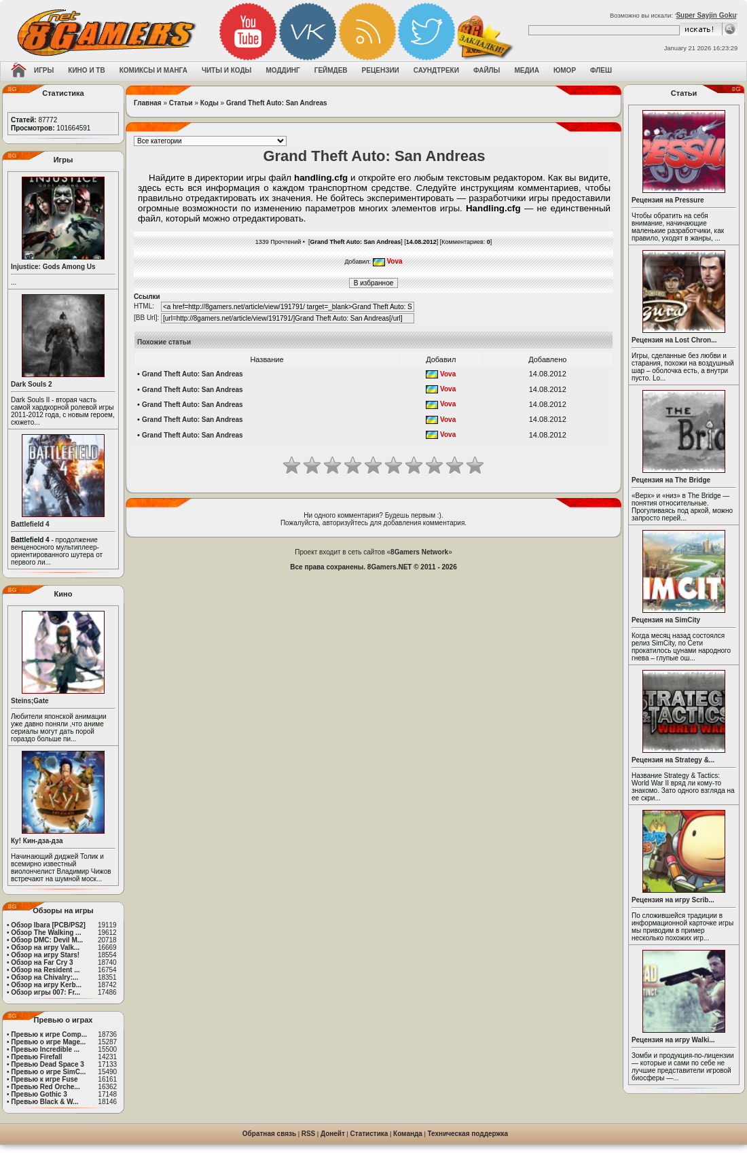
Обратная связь (269, 1133)
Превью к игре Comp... (49, 1034)
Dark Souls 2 (31, 384)
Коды (209, 103)
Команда (407, 1133)
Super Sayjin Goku (706, 15)
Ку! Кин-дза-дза (36, 841)
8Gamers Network (419, 552)
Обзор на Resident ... (45, 970)
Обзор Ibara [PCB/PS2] (48, 925)
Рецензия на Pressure (668, 200)
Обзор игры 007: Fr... (45, 992)
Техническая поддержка (468, 1133)
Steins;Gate (30, 701)
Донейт (333, 1133)
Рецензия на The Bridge (671, 480)
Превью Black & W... (44, 1101)
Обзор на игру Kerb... (46, 985)
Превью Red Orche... (45, 1086)
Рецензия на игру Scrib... (673, 900)
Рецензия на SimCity (666, 620)
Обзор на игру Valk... (45, 947)
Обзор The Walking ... (46, 932)
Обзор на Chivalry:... (44, 977)
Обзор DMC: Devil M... (47, 940)
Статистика (369, 1133)
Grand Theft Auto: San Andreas (276, 103)
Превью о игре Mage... (48, 1042)
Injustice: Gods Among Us (53, 266)
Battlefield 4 (30, 524)
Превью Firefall (36, 1057)
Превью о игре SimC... (48, 1072)
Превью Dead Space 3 (47, 1064)
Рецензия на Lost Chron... (674, 340)
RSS (309, 1133)
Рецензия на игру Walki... (673, 1040)
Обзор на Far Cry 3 (42, 962)
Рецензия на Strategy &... (673, 760)
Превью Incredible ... (45, 1049)
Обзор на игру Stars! (45, 955)
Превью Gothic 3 (39, 1094)
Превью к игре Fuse (44, 1079)
